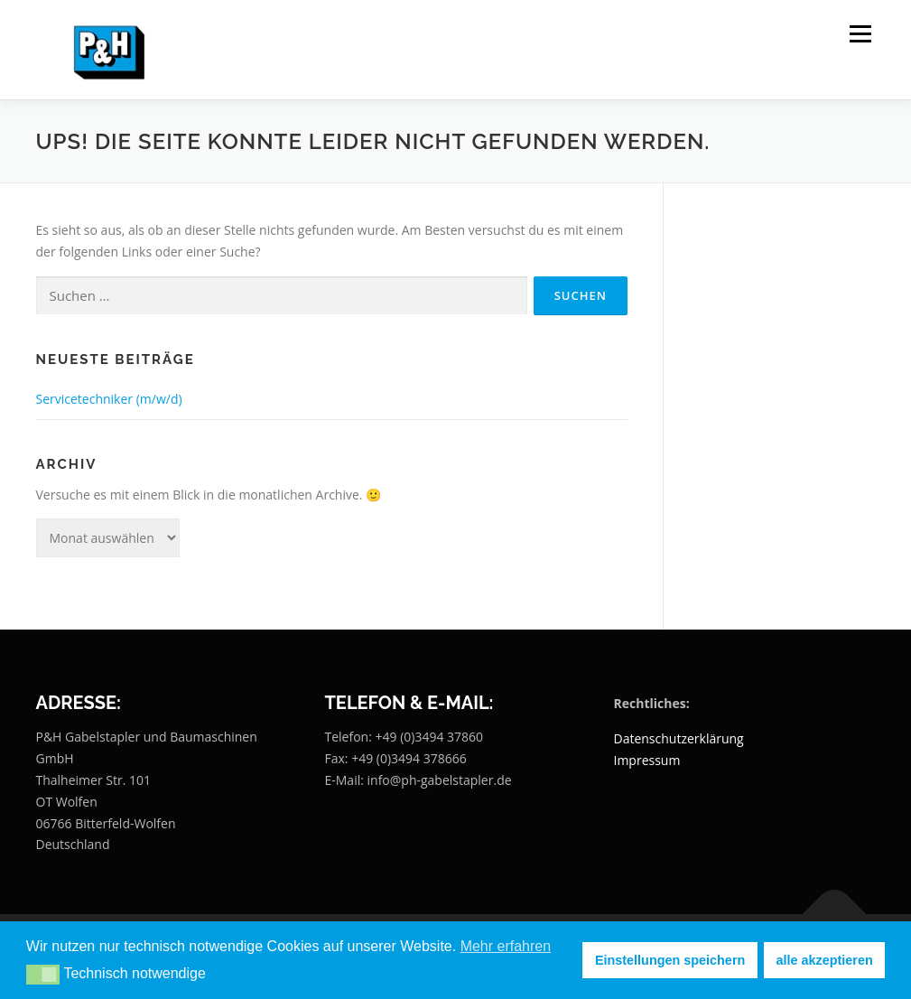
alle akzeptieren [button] (824, 960)
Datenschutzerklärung (678, 738)
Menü (860, 33)
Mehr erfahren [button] (506, 946)
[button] (43, 975)
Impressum (646, 760)
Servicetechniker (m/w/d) (109, 398)
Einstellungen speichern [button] (670, 960)
